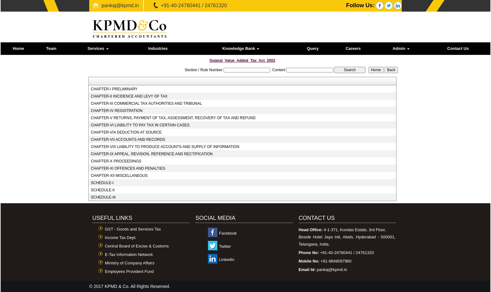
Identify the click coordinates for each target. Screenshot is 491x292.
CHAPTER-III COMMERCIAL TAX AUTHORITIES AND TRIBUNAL (146, 103)
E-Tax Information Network (129, 254)
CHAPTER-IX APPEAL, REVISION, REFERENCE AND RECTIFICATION (152, 154)
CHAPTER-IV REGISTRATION (116, 111)
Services (98, 48)
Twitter (225, 246)
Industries (158, 48)
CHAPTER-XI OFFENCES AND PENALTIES (128, 168)
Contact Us (458, 48)
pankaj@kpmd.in (120, 5)
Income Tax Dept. (121, 237)
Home (18, 48)
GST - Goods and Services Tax (133, 229)
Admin (401, 48)
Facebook (228, 233)
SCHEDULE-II (103, 190)
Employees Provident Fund (129, 271)
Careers (353, 48)
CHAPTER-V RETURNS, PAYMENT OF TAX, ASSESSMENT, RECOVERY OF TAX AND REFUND (173, 118)
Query (313, 48)
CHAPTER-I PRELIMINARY (114, 89)
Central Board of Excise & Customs (137, 246)
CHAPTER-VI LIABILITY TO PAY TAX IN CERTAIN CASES (140, 125)
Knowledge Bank (240, 48)
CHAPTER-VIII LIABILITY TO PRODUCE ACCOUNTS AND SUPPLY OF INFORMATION (165, 147)
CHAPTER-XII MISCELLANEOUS (119, 175)
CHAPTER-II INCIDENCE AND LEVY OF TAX (129, 96)
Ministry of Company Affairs (129, 263)
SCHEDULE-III (103, 197)
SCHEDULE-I (102, 183)
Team (51, 48)
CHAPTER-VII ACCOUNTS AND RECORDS (128, 139)
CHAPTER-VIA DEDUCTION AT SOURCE (126, 132)
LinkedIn (226, 259)
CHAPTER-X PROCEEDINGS (116, 161)
